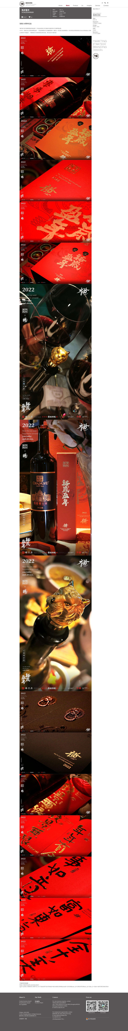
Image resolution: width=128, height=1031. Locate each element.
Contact (106, 5)
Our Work (38, 997)
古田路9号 (21, 1018)
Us (82, 5)
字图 (26, 1018)
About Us (22, 997)
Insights (89, 5)
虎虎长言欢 (96, 15)
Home (60, 5)
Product (75, 5)
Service (97, 5)
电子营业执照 (91, 1019)
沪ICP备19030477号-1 (58, 1019)
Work (68, 5)
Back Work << (96, 9)
